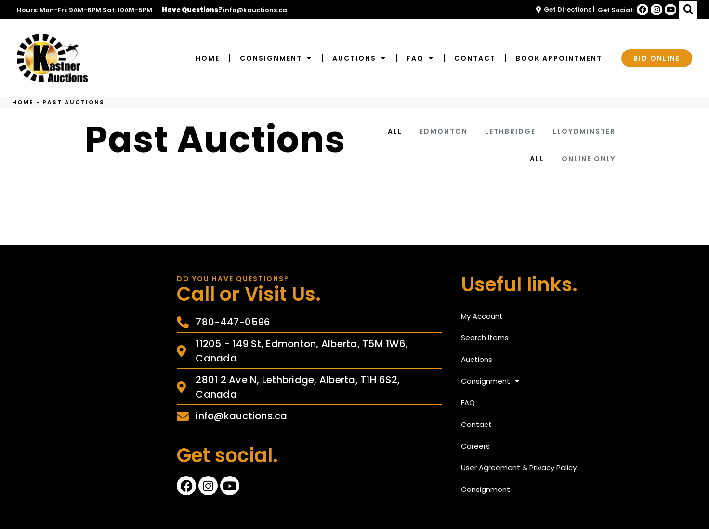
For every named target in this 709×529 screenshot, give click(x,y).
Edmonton (444, 131)
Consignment (276, 58)
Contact (475, 58)
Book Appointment (559, 58)
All (395, 131)
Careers (475, 446)
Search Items (485, 338)
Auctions (359, 58)
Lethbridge (510, 131)
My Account (482, 316)
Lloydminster (584, 131)
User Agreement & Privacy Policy (519, 468)
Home (208, 58)
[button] (688, 10)
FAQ (420, 58)
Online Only (589, 159)
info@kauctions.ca (255, 9)
